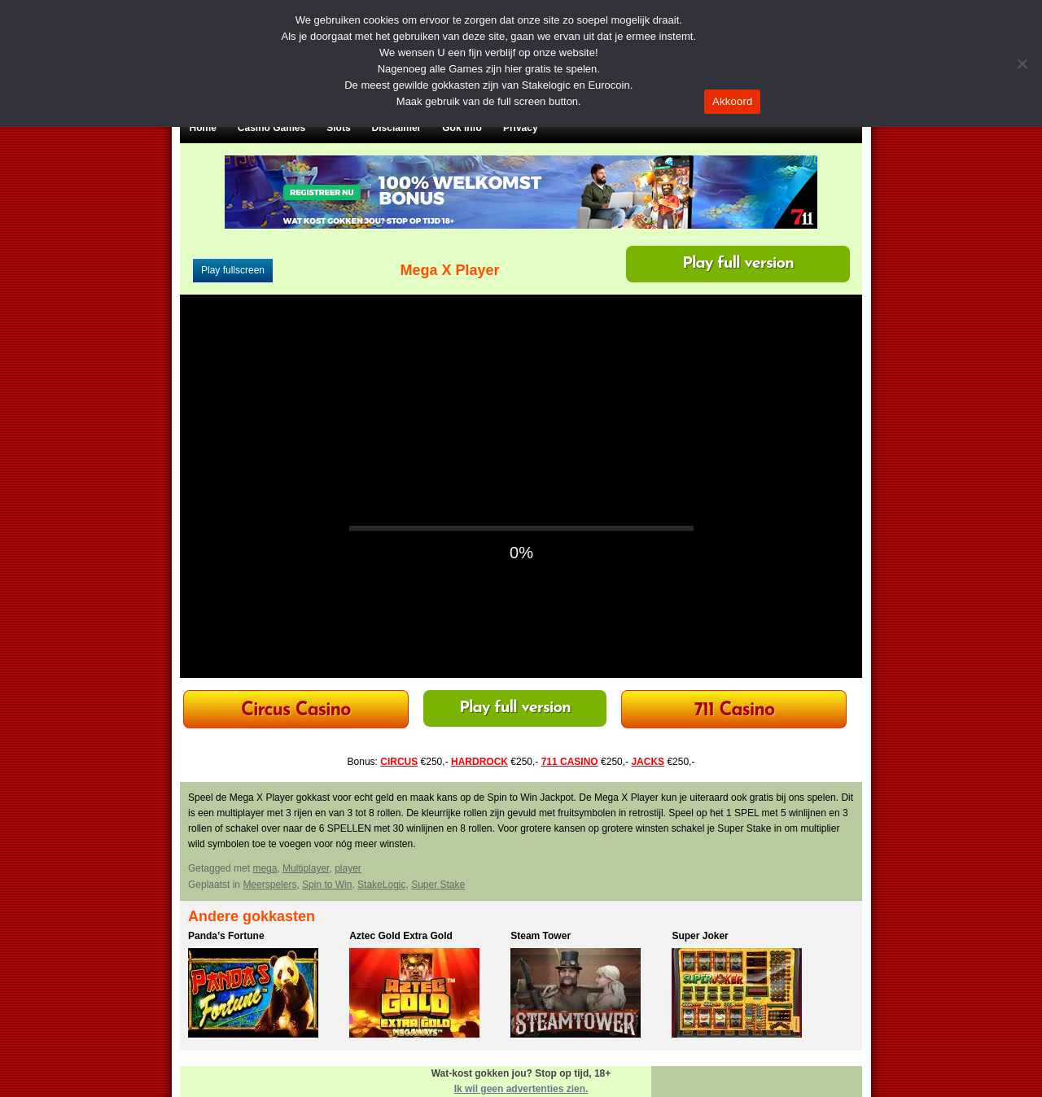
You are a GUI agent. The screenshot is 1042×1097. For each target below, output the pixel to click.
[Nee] (1022, 63)
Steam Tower (540, 936)
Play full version (738, 264)
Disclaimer (397, 127)
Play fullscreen (233, 270)
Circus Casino (296, 710)
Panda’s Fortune (226, 936)
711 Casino (734, 710)
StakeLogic (381, 884)
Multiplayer (305, 868)
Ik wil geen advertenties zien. (521, 1089)
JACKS (647, 761)
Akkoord (732, 101)
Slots (338, 127)
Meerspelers (269, 884)
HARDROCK (479, 761)
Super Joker (700, 936)
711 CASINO (569, 761)
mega (264, 868)
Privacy (520, 127)
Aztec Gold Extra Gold (401, 936)
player (348, 868)
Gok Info (462, 127)
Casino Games (271, 127)
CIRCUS (399, 761)
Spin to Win (327, 884)
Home (203, 127)
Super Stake (438, 884)
